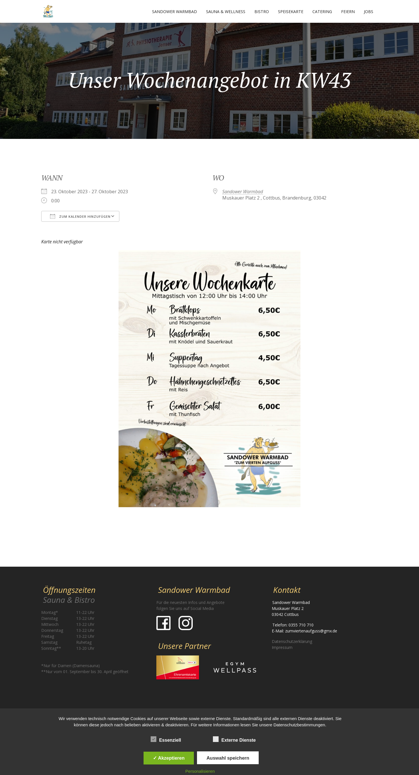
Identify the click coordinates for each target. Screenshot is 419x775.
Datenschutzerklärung (292, 641)
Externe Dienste (234, 739)
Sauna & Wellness (225, 11)
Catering (322, 11)
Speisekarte (290, 11)
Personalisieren (200, 771)
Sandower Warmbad (174, 11)
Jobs (368, 11)
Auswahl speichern (227, 757)
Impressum (282, 647)
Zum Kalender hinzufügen (80, 216)
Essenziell (166, 739)
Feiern (348, 11)
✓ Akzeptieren (169, 757)
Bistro (261, 11)
